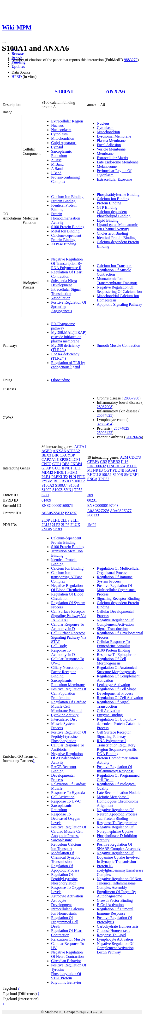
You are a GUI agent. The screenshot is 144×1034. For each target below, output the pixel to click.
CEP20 (62, 459)
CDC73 (135, 457)
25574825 (104, 415)
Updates (18, 66)
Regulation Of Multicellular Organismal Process (118, 570)
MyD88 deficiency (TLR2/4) (65, 347)
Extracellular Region (67, 121)
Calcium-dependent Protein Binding (66, 237)
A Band (57, 169)
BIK (55, 455)
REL (57, 481)
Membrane (105, 153)
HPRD (17, 77)
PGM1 (72, 472)
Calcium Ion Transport (114, 266)
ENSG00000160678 (57, 505)
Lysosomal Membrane (114, 136)
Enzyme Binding (110, 715)
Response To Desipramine (117, 823)
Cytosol (57, 147)
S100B (74, 485)
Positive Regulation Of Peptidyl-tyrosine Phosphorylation (68, 736)
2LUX (75, 525)
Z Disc (56, 160)
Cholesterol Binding (112, 233)
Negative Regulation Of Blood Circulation (67, 587)
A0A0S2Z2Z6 (98, 511)
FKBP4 (76, 464)
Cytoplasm (59, 134)
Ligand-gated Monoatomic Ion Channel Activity (117, 227)
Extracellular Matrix (112, 158)
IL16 (124, 462)
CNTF (46, 464)
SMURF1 (131, 475)
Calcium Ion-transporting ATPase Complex (66, 577)
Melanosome (107, 166)
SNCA (92, 479)
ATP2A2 (73, 451)
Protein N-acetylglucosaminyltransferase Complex (120, 870)
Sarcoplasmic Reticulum (61, 153)
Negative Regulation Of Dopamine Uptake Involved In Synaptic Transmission (118, 857)
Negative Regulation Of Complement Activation (115, 622)
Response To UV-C (66, 801)
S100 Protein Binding (67, 227)
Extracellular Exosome (114, 179)
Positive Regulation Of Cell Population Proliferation (68, 693)
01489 (46, 500)
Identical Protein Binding (116, 238)
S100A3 (48, 485)
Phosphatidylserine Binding (118, 194)
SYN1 (68, 490)
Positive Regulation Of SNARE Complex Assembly (119, 846)
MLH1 (131, 466)
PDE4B (118, 470)
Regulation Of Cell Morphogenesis (111, 661)
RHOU (92, 475)
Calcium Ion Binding (67, 197)
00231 (92, 500)
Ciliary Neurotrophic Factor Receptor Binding (67, 671)
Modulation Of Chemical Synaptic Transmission (65, 857)
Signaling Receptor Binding (118, 598)
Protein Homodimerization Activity (65, 218)
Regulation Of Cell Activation (120, 698)
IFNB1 (67, 468)
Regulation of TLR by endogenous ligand (68, 365)
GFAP (46, 468)
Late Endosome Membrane (117, 162)
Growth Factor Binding (115, 900)
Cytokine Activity (64, 715)
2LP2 (56, 525)
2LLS (65, 520)
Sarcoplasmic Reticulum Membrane (68, 682)
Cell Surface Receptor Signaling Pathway (114, 734)
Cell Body (59, 646)
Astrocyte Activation (67, 896)
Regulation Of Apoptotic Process (65, 868)
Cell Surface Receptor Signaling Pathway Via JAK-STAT (68, 615)
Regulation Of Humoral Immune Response (115, 911)
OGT (108, 470)
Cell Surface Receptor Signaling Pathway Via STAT (68, 637)
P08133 (93, 515)
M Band (57, 164)
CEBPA (93, 462)
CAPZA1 (49, 459)
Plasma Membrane (111, 141)
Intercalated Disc (64, 719)
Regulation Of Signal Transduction (113, 704)
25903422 (104, 433)
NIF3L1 (60, 472)
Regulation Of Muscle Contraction (114, 272)
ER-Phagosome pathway (63, 326)
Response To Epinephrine (116, 655)
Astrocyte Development (61, 902)
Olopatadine (60, 380)
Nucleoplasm (61, 130)
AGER (47, 451)
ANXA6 (115, 91)
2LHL (55, 520)
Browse (18, 54)
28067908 (131, 398)
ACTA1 (80, 447)
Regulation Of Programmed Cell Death (64, 922)
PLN (72, 477)
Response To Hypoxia (68, 793)
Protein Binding (63, 201)
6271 (45, 495)
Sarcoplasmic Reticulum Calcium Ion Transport (66, 844)
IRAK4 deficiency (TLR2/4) (65, 356)
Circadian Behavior (66, 961)
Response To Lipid (111, 935)
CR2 (103, 462)
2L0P (46, 520)
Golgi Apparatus (63, 143)
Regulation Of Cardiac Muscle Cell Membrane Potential (68, 706)
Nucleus (57, 125)
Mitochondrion (62, 138)
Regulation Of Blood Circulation (67, 596)
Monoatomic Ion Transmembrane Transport (117, 281)
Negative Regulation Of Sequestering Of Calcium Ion (119, 289)
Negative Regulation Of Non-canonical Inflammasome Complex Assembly (120, 883)
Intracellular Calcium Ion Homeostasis (67, 911)
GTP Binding (107, 207)
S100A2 (78, 481)
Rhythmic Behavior (66, 982)
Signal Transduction (112, 629)
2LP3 (65, 525)
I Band (56, 173)
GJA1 (56, 468)
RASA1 (131, 470)
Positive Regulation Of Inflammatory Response (115, 769)
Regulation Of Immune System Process (114, 579)
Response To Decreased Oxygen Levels (65, 818)
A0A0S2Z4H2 (53, 513)
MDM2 (47, 472)
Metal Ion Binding (65, 231)
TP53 (78, 490)
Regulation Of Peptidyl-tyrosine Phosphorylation (64, 878)
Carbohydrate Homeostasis (117, 926)
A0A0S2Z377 (121, 511)
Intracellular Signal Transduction (66, 291)
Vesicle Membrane (111, 149)
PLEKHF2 (59, 477)
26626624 (134, 437)
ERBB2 (114, 462)
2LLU (46, 525)
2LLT (75, 520)
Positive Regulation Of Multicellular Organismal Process (116, 589)
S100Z (57, 490)
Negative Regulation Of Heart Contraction (67, 954)
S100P (46, 490)
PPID (81, 477)
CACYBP (67, 455)
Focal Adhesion (109, 145)
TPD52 (103, 479)
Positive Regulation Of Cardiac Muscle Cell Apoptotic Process (68, 831)
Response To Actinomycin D (63, 652)
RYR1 (66, 481)
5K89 (57, 529)
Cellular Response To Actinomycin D (67, 626)
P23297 (71, 513)
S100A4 (61, 485)
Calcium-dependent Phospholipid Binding (114, 214)
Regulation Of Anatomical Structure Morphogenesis (117, 669)
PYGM (47, 481)
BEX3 (46, 455)
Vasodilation (60, 298)
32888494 (104, 424)
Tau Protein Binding (112, 818)
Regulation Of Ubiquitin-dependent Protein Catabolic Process (118, 723)
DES (65, 464)
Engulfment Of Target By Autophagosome (116, 894)
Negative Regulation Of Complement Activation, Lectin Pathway (116, 948)
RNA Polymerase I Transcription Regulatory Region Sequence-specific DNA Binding (117, 747)
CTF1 (56, 464)
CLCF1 (74, 459)
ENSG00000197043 (103, 505)
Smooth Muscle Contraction (118, 345)
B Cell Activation (110, 905)
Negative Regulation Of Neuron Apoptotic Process (117, 812)
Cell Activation (62, 797)
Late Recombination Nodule (118, 793)
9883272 (131, 60)
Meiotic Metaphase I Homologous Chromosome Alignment (117, 801)
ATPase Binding (63, 244)
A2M (124, 457)
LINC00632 (96, 466)
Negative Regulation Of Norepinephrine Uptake (115, 829)
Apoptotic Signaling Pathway (119, 304)
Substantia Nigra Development (64, 283)
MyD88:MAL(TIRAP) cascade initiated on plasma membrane (68, 336)
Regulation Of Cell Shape (117, 689)
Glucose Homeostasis (113, 931)
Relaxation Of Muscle (68, 939)
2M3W (47, 529)
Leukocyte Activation (113, 685)
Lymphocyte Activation (115, 939)
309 (90, 495)
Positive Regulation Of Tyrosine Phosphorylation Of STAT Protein (68, 971)
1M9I (91, 525)
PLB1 (46, 477)
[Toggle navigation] (4, 42)
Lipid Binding (108, 220)
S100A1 (63, 91)
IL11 (77, 468)
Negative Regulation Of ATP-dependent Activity (67, 758)
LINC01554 (116, 466)
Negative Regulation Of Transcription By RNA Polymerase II (67, 263)
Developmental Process (63, 777)
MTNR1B (95, 470)
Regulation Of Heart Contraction (67, 274)
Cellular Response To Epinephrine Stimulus (113, 644)
